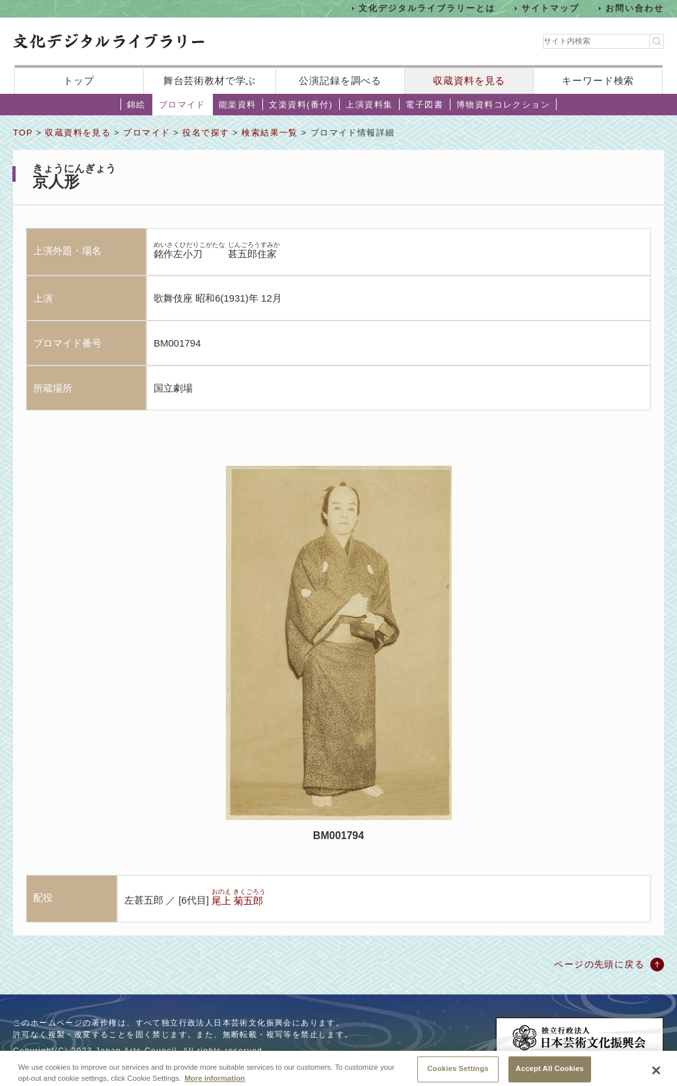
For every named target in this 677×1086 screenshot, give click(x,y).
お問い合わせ (634, 8)
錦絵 (136, 104)
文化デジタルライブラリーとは (427, 8)
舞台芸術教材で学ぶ (209, 80)
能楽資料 (237, 104)
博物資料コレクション (503, 104)
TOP (23, 132)
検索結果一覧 (269, 132)
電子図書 (424, 104)
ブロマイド (182, 104)
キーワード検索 (598, 80)
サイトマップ (550, 8)
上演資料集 (369, 104)
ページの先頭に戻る (599, 964)
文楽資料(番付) (301, 104)
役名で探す (205, 132)
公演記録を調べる (340, 80)
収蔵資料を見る (469, 80)
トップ (78, 80)
